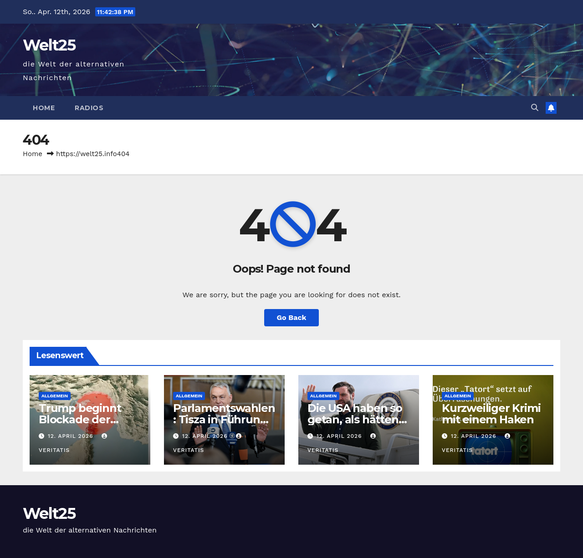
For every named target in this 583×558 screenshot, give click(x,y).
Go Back (292, 317)
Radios (89, 108)
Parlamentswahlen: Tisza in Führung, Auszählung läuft (224, 419)
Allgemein (54, 395)
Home (44, 108)
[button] (534, 107)
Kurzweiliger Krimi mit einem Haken (491, 413)
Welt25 (49, 45)
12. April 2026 (71, 436)
